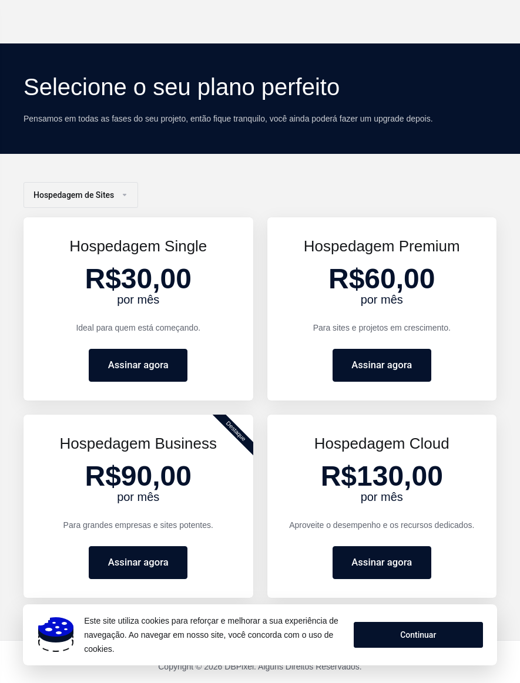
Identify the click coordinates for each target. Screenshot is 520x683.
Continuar (417, 635)
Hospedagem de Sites (80, 195)
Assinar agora (138, 365)
